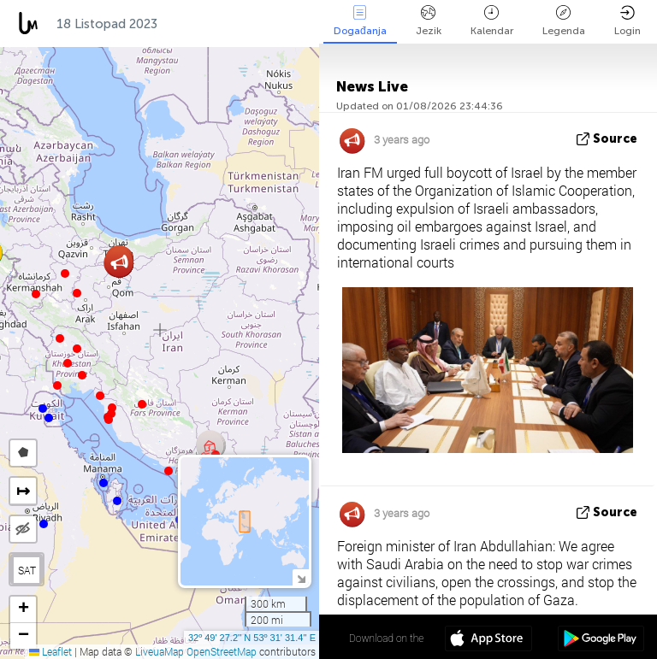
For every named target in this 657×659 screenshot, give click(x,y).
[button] (77, 293)
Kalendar (492, 21)
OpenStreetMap (221, 651)
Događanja (360, 21)
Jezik (428, 21)
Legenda (563, 21)
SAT (27, 570)
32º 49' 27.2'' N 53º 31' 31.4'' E (252, 638)
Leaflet (50, 651)
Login (627, 21)
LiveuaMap (159, 651)
